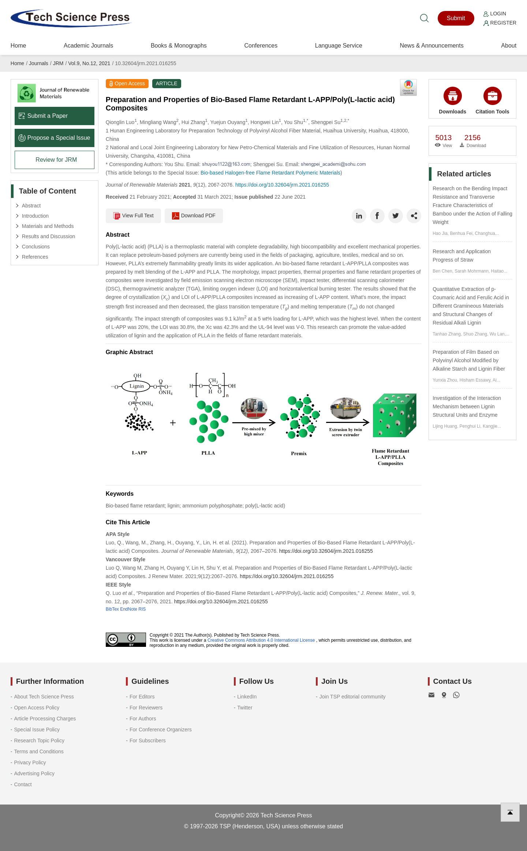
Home (18, 45)
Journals (38, 63)
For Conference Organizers (161, 729)
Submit (456, 18)
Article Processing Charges (45, 718)
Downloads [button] (452, 101)
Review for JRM (56, 160)
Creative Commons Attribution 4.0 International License (261, 640)
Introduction (35, 216)
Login (494, 13)
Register (499, 23)
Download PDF (194, 216)
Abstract (31, 206)
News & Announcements (431, 45)
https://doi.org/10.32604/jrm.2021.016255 (282, 185)
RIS (142, 609)
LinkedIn (247, 697)
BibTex (112, 609)
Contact (22, 784)
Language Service (338, 45)
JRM (58, 63)
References (35, 257)
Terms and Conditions (38, 751)
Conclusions (36, 247)
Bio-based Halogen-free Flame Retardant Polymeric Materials (270, 173)
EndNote (128, 609)
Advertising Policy (34, 773)
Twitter (244, 708)
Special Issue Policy (37, 729)
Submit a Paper (43, 116)
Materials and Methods (48, 226)
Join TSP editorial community (352, 697)
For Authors (143, 718)
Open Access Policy (36, 708)
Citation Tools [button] (492, 101)
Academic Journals (88, 45)
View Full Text (133, 216)
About (508, 45)
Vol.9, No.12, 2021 (89, 63)
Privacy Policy (30, 762)
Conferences (260, 45)
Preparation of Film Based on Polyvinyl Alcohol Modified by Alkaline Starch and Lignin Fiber (469, 360)
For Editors (142, 697)
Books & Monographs (179, 45)
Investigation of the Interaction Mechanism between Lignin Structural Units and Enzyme (467, 406)
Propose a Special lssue (54, 138)
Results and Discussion (48, 236)
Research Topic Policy (39, 740)
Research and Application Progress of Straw (462, 255)
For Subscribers (148, 740)
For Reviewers (146, 708)
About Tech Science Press (44, 697)
